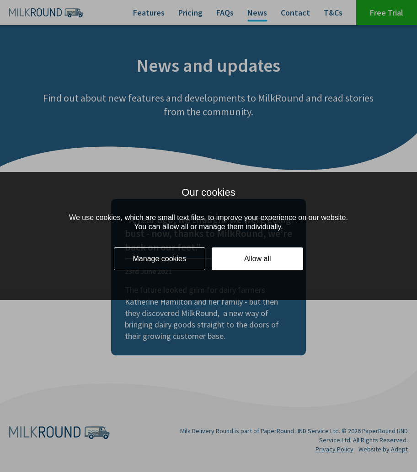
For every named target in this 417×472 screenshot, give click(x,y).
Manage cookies (160, 259)
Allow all (257, 259)
